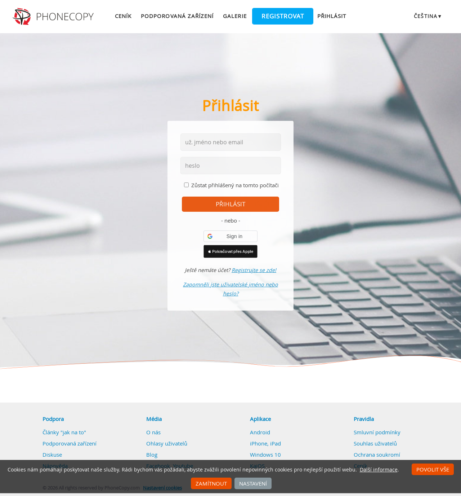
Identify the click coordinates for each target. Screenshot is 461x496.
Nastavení (253, 483)
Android (260, 432)
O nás (153, 432)
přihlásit (230, 204)
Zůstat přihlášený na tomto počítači (235, 185)
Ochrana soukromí (377, 454)
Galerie (234, 15)
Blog (151, 454)
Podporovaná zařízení (177, 15)
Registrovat (282, 16)
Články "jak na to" (64, 432)
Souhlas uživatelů (375, 443)
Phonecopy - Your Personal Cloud (54, 16)
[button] (230, 236)
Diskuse (52, 454)
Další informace (379, 469)
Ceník (123, 15)
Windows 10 (265, 454)
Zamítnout (211, 483)
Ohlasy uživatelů (166, 443)
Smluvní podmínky (377, 432)
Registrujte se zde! (254, 270)
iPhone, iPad (265, 443)
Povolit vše (432, 469)
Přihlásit (331, 15)
